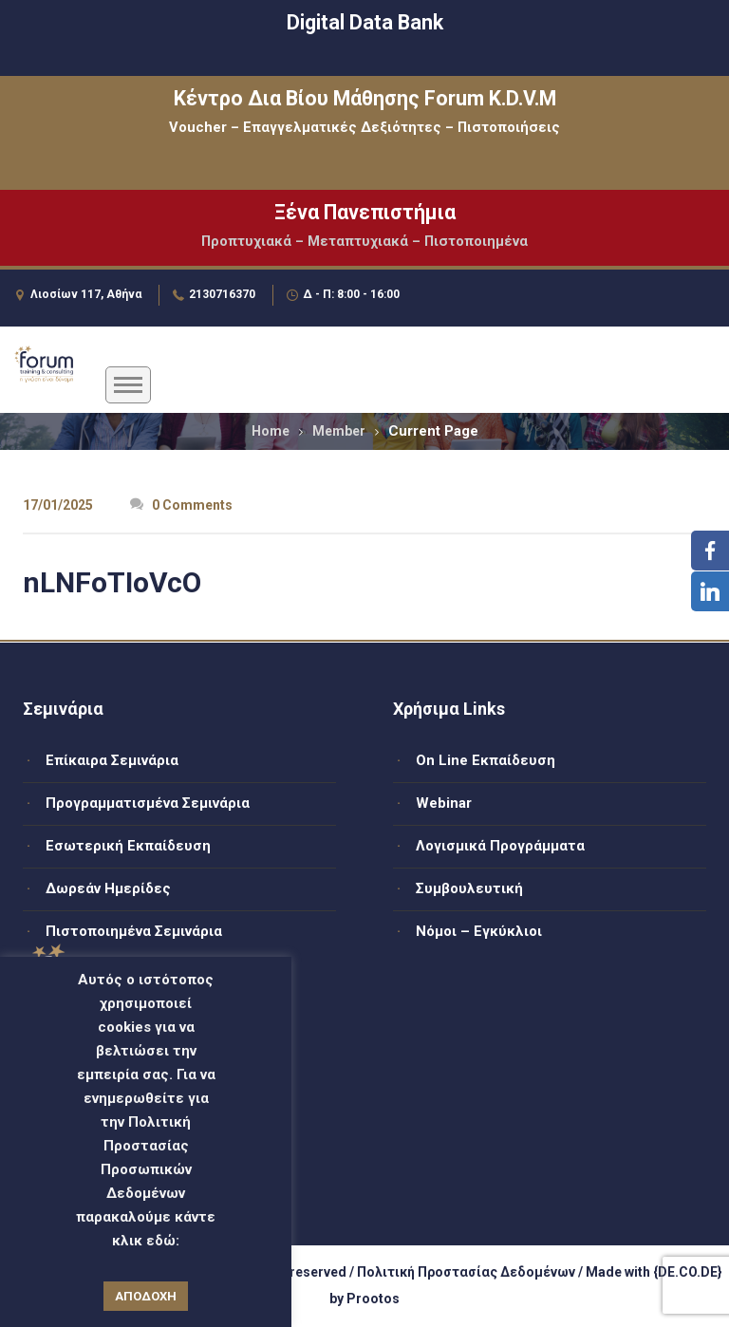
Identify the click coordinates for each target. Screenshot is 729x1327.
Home (271, 431)
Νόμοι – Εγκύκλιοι (479, 931)
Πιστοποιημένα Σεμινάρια (134, 931)
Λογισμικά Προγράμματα (500, 845)
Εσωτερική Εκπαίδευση (128, 845)
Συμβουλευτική (469, 888)
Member (338, 431)
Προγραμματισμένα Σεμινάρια (148, 803)
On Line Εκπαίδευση (485, 760)
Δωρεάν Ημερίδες (108, 888)
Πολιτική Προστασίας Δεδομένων (466, 1272)
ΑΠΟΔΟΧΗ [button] (146, 1296)
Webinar (444, 803)
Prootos (373, 1298)
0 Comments (181, 505)
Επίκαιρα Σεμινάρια (112, 760)
